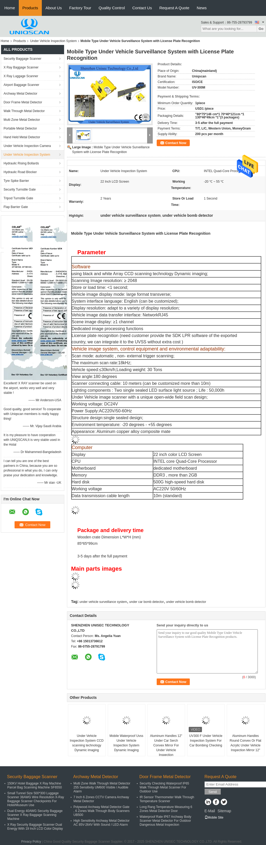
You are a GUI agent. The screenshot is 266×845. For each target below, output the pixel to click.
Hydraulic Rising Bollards (21, 163)
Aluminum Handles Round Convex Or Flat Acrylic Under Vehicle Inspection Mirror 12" (245, 743)
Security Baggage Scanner (23, 59)
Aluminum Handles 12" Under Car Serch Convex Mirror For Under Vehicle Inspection (166, 745)
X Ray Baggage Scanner (21, 67)
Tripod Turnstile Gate (18, 198)
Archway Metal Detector (20, 93)
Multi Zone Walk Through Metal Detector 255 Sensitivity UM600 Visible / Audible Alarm (102, 787)
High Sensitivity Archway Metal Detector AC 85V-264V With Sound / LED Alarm (102, 822)
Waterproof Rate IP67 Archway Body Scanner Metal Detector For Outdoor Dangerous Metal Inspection (165, 820)
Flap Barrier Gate (16, 207)
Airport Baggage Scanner (21, 85)
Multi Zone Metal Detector (22, 120)
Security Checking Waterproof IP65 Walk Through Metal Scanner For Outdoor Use (164, 787)
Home (9, 8)
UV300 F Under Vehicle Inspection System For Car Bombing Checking (205, 740)
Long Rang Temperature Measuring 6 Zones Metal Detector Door (166, 809)
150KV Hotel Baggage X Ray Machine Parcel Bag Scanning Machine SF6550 (34, 785)
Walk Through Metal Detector (24, 111)
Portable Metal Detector (20, 128)
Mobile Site (214, 817)
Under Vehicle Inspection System (53, 41)
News (202, 8)
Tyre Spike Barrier (16, 181)
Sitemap (224, 811)
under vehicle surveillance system (103, 602)
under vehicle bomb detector (186, 602)
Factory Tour (80, 8)
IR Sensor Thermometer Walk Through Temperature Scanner (167, 799)
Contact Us (142, 8)
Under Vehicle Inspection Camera (27, 146)
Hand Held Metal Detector (22, 137)
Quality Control (112, 8)
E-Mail (210, 811)
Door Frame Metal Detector (23, 102)
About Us (54, 8)
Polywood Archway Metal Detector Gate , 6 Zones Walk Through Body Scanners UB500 (102, 811)
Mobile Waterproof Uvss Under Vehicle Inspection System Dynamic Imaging (126, 743)
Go (261, 29)
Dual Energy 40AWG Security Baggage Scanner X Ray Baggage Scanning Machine (35, 815)
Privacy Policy (31, 841)
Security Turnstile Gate (20, 189)
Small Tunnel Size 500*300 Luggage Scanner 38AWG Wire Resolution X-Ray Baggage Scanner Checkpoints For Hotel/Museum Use (35, 799)
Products (30, 8)
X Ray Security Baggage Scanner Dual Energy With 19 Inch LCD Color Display (35, 826)
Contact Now (175, 143)
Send (213, 792)
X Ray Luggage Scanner (21, 76)
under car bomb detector (146, 602)
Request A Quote (174, 8)
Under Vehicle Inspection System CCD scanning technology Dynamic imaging (86, 743)
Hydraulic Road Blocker (20, 172)
